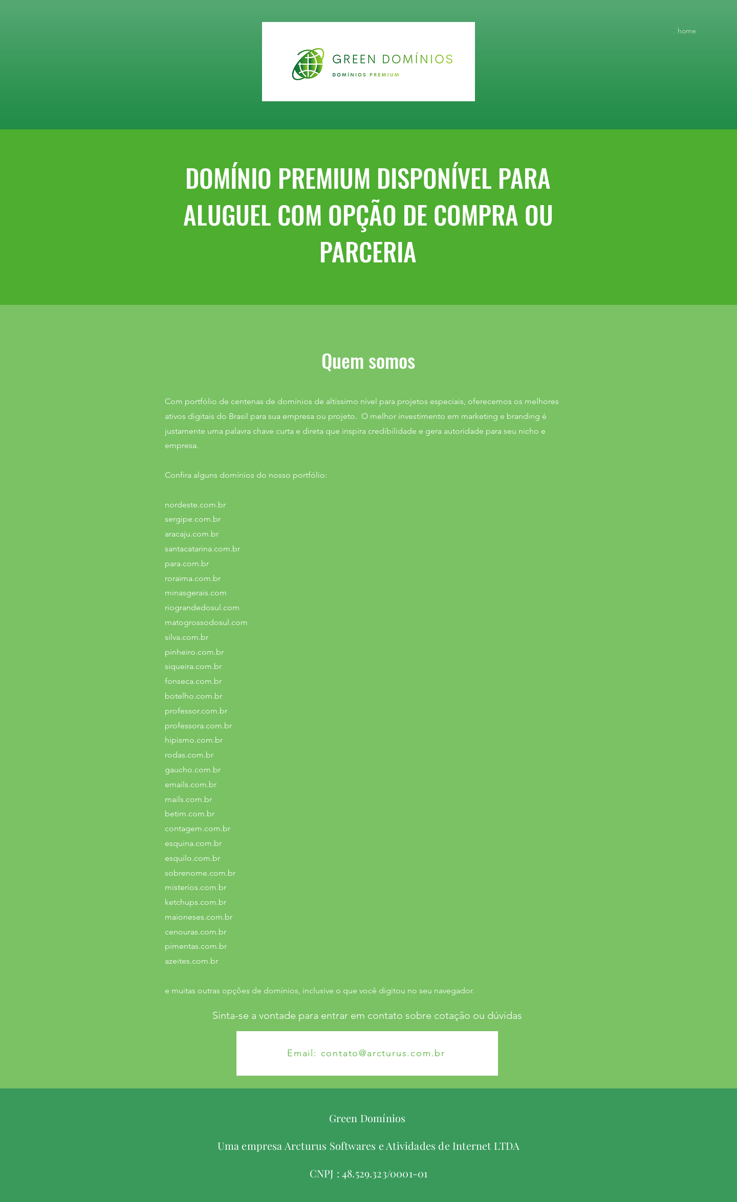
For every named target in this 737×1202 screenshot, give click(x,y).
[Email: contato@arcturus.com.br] (367, 1053)
